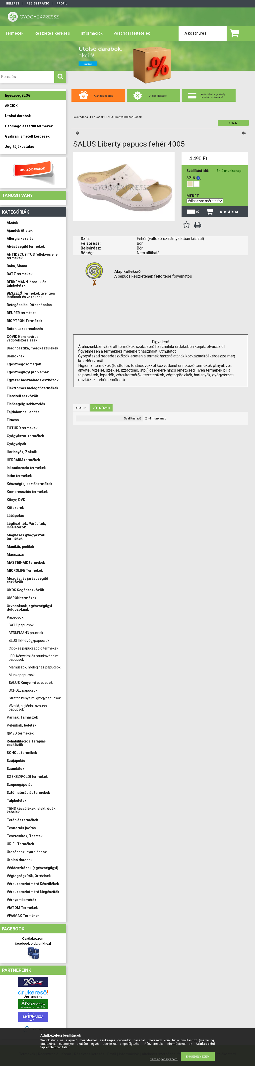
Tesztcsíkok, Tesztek (25, 836)
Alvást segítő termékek (26, 246)
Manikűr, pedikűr (21, 547)
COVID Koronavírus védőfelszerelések (23, 338)
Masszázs (15, 555)
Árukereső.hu (33, 996)
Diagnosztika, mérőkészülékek (32, 348)
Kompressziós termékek (27, 492)
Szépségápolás (19, 785)
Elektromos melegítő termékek (32, 388)
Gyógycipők (16, 444)
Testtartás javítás (21, 828)
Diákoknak (15, 356)
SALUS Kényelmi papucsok (31, 683)
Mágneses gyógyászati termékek (26, 537)
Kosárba (229, 212)
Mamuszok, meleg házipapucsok (35, 667)
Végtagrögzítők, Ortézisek (29, 876)
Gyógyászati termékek (25, 436)
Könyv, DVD (16, 500)
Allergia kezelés (20, 239)
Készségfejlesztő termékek (29, 484)
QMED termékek (20, 733)
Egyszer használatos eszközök (33, 380)
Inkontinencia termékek (26, 468)
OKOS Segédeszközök (25, 590)
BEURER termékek (22, 313)
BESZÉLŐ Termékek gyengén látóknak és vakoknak (31, 295)
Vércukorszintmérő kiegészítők (33, 892)
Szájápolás (16, 761)
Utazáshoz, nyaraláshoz (27, 852)
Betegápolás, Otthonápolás (29, 305)
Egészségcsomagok (24, 364)
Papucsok (15, 617)
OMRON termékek (21, 598)
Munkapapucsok (22, 675)
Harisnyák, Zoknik (22, 452)
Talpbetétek (16, 801)
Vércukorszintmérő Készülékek (33, 884)
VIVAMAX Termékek (23, 916)
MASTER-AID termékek (26, 563)
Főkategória (80, 117)
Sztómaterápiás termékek (28, 793)
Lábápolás (15, 516)
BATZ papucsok (21, 625)
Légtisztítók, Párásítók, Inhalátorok (26, 525)
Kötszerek (15, 508)
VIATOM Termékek (22, 908)
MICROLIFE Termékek (25, 571)
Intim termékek (19, 476)
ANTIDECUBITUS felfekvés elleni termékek (34, 256)
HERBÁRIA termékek (23, 460)
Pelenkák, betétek (21, 725)
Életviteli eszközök (22, 396)
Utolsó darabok (20, 860)
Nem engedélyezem (164, 1059)
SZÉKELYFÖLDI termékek (27, 777)
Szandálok (15, 769)
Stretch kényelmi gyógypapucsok (35, 698)
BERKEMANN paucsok (26, 633)
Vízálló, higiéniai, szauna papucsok (28, 707)
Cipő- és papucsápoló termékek (33, 648)
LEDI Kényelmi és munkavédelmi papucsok (34, 657)
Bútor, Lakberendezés (25, 329)
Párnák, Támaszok (22, 717)
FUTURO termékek (22, 428)
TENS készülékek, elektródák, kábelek (32, 810)
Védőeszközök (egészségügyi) (32, 868)
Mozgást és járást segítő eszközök (27, 580)
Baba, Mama (17, 266)
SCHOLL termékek (22, 753)
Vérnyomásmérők (21, 900)
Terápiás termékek (22, 820)
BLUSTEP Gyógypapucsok (29, 641)
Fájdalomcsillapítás (23, 412)
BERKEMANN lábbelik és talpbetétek (26, 283)
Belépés (12, 3)
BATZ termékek (20, 274)
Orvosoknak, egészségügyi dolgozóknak (29, 607)
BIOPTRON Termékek (24, 321)
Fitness (13, 420)
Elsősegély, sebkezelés (26, 404)
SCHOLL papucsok (23, 690)
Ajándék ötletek (20, 231)
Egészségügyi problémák (28, 372)
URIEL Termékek (20, 844)
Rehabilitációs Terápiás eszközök (26, 743)
